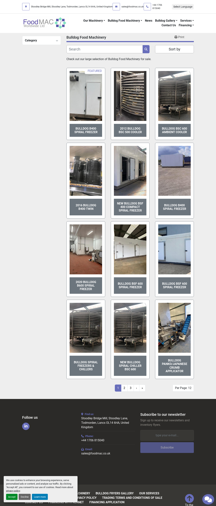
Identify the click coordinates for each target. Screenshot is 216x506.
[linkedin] (26, 426)
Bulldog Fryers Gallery (115, 493)
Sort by (174, 49)
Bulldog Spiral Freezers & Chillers (86, 366)
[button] (94, 20)
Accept (12, 496)
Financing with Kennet (66, 502)
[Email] (167, 435)
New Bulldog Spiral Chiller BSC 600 (130, 366)
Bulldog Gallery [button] (165, 20)
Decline (25, 496)
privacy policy (13, 490)
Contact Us (169, 25)
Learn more (40, 496)
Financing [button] (185, 25)
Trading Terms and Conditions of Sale (132, 498)
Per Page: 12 (183, 388)
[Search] (104, 49)
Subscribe (167, 447)
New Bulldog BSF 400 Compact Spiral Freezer (130, 207)
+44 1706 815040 (157, 7)
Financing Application (106, 502)
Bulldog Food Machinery (124, 20)
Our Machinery (93, 20)
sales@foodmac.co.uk (132, 6)
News (148, 20)
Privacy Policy (85, 498)
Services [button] (186, 20)
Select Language (182, 6)
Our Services (149, 493)
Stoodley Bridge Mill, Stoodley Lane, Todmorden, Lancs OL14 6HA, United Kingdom (72, 6)
